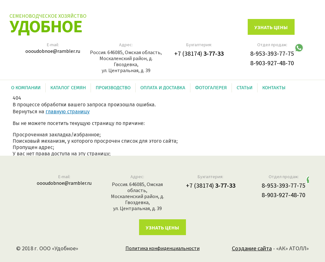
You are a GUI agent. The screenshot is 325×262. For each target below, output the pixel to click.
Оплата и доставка (162, 87)
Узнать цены (162, 227)
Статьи (244, 87)
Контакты (273, 87)
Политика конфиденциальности (162, 248)
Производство (113, 87)
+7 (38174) (199, 53)
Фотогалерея (211, 87)
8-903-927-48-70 (272, 63)
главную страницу (68, 112)
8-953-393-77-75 (272, 53)
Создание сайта (252, 248)
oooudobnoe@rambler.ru (52, 51)
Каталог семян (68, 87)
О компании (26, 87)
